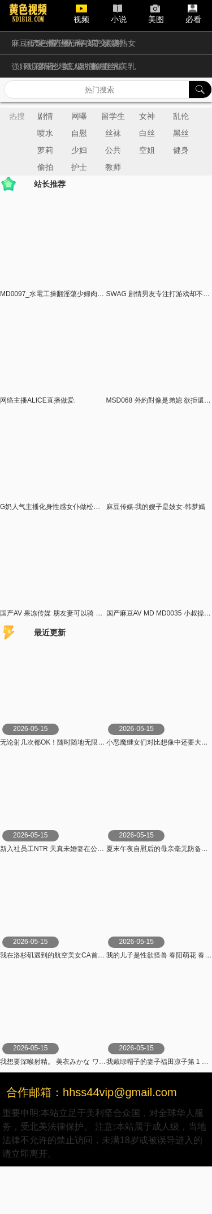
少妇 (79, 150)
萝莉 (45, 150)
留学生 (113, 116)
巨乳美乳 (120, 66)
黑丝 (181, 133)
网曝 (79, 116)
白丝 (147, 133)
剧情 (45, 116)
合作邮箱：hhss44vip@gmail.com (91, 1092)
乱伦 (181, 116)
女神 (147, 116)
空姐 (147, 150)
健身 (181, 150)
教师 (113, 167)
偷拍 (45, 167)
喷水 (45, 133)
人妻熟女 (120, 43)
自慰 (79, 133)
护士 (79, 167)
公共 (113, 150)
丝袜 (113, 133)
